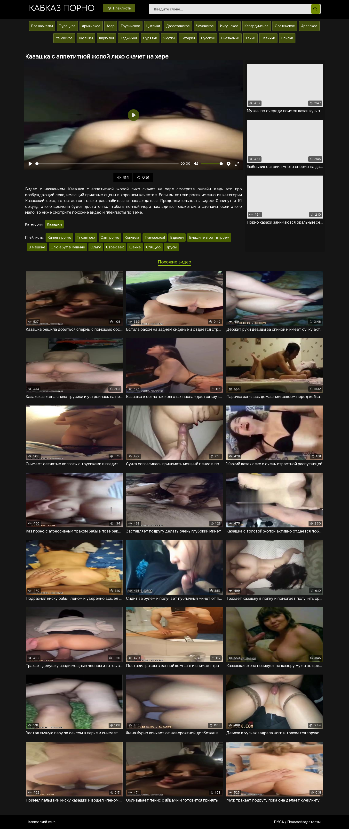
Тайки (250, 38)
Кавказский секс (42, 822)
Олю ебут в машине (68, 247)
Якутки (169, 38)
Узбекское (64, 38)
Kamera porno (59, 237)
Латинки (268, 38)
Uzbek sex (115, 247)
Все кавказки (42, 26)
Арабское (309, 26)
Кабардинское (257, 26)
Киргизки (106, 38)
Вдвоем (177, 237)
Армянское (91, 26)
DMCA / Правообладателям (297, 822)
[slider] (107, 163)
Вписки (287, 38)
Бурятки (150, 38)
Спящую (153, 247)
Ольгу (95, 247)
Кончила (132, 237)
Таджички (128, 38)
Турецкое (67, 26)
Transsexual (154, 237)
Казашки (86, 38)
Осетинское (285, 26)
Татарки (188, 38)
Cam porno (110, 237)
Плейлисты (119, 8)
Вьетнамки (230, 38)
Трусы (171, 247)
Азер (111, 26)
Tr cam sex (86, 237)
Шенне (135, 247)
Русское (208, 38)
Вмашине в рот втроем (209, 237)
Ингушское (229, 26)
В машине (37, 247)
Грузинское (130, 26)
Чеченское (205, 26)
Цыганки (153, 26)
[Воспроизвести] (30, 164)
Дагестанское (178, 26)
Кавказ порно (62, 8)
